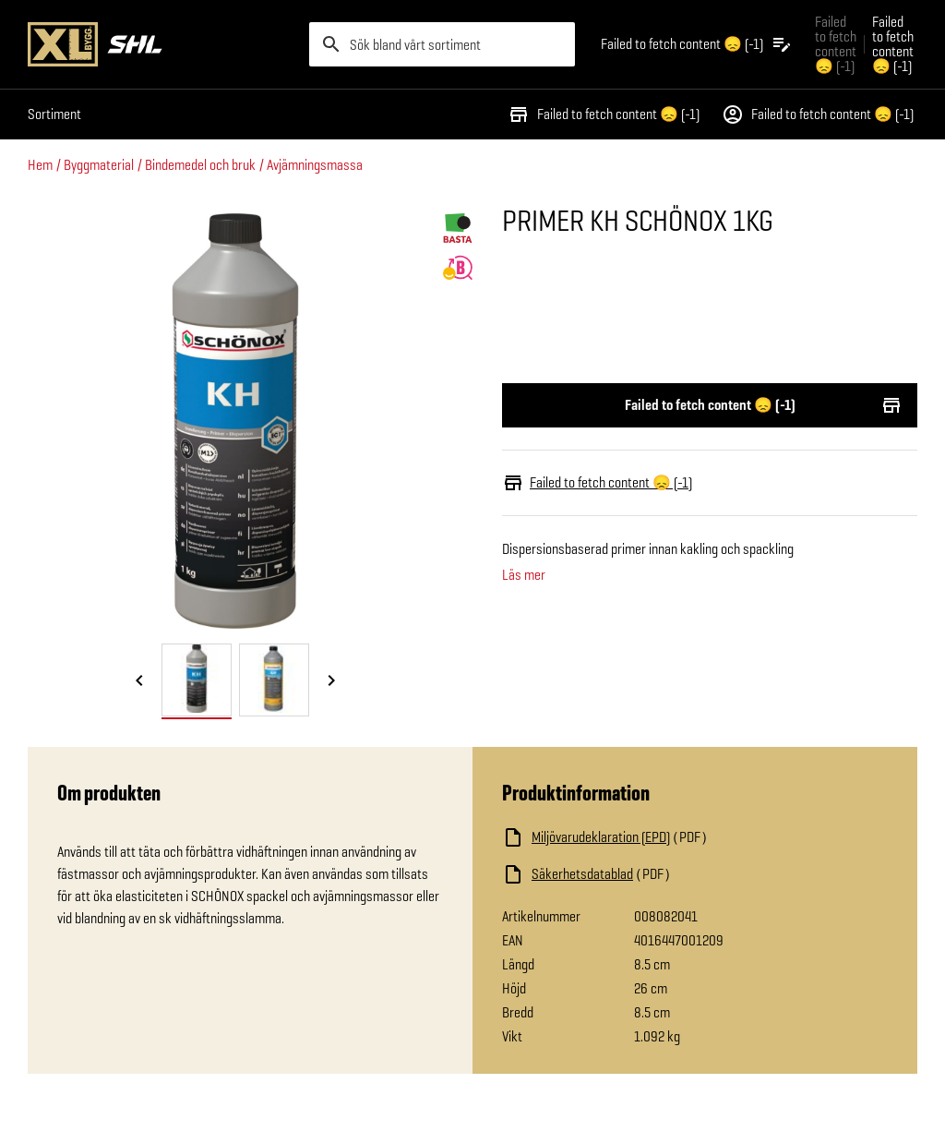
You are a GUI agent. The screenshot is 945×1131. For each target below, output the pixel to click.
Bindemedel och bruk (200, 164)
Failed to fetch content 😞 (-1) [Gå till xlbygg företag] (835, 44)
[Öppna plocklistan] (697, 44)
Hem (40, 164)
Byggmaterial (99, 164)
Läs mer (523, 575)
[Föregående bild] (139, 681)
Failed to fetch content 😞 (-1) (604, 114)
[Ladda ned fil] (686, 837)
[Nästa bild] (331, 681)
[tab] (196, 680)
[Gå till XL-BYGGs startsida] (161, 44)
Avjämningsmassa (315, 164)
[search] (442, 44)
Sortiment (54, 114)
